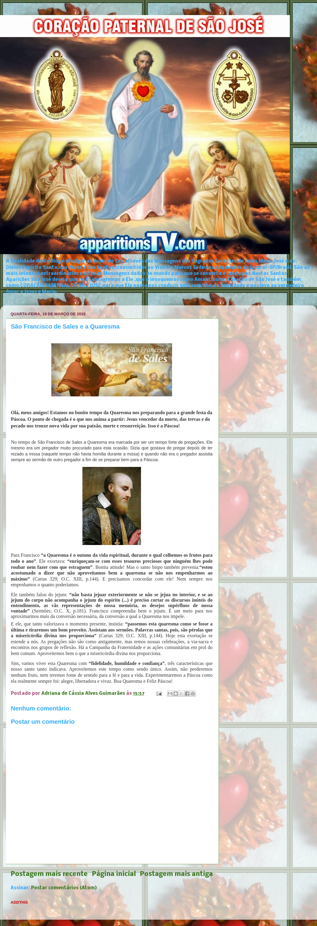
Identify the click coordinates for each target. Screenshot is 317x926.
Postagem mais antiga (176, 874)
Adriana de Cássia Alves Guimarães (83, 693)
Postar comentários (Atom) (64, 888)
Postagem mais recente (49, 874)
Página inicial (114, 874)
